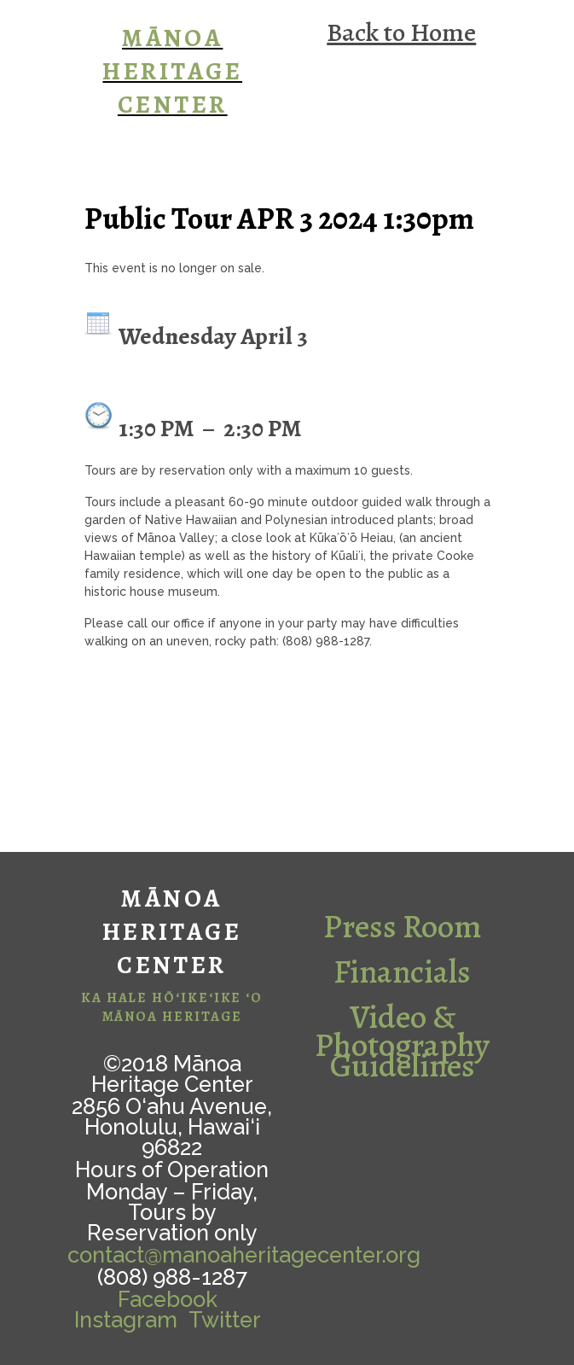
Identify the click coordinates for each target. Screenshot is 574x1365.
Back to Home (401, 32)
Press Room (402, 926)
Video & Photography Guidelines (402, 1041)
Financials (402, 971)
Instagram (125, 1320)
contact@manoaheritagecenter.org (243, 1255)
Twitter (224, 1320)
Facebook (167, 1299)
